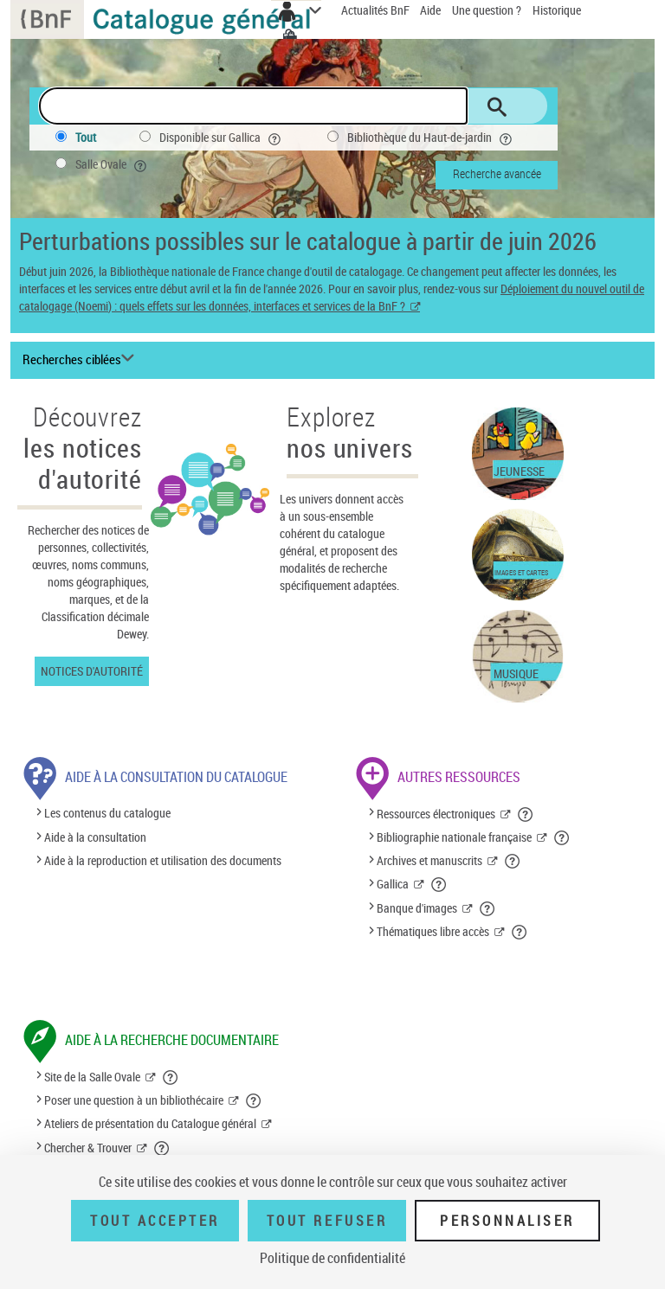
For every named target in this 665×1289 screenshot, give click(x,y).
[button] (526, 814)
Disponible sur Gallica (221, 137)
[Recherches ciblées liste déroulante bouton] (81, 360)
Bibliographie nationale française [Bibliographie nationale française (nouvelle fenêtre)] (454, 837)
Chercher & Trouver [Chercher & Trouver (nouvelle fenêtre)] (88, 1147)
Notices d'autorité (92, 671)
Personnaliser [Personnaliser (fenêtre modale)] (507, 1220)
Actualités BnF (376, 10)
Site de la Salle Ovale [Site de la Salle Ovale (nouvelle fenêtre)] (92, 1076)
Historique (557, 10)
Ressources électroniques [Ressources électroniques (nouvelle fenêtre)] (436, 813)
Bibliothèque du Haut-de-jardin (431, 137)
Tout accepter (155, 1220)
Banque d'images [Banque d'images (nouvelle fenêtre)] (417, 908)
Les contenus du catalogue (107, 813)
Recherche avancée (497, 173)
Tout (85, 137)
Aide (431, 10)
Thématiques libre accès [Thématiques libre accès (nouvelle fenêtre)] (433, 931)
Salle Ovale (112, 164)
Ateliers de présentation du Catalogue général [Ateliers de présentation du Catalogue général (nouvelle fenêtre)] (150, 1123)
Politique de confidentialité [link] (332, 1257)
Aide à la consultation (95, 837)
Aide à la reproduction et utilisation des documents (162, 860)
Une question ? (486, 10)
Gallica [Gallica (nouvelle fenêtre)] (393, 883)
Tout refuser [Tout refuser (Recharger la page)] (327, 1220)
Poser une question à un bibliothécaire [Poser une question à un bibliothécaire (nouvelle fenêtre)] (133, 1100)
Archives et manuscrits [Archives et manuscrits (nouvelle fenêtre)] (429, 860)
